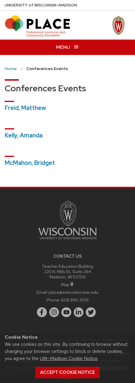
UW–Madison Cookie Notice (69, 358)
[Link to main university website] (67, 240)
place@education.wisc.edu (73, 292)
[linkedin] (79, 312)
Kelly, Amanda (23, 135)
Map (67, 284)
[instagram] (54, 312)
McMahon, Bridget (30, 163)
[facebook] (42, 312)
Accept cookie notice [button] (67, 372)
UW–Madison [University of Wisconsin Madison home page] (41, 5)
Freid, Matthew (25, 108)
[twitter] (91, 312)
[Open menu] (67, 47)
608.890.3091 (74, 300)
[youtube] (66, 312)
